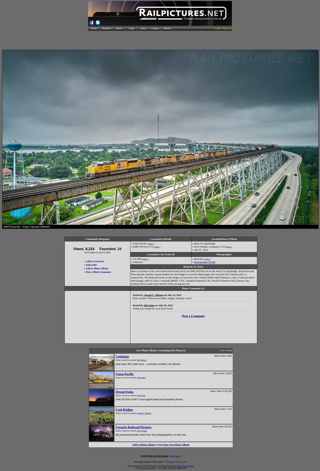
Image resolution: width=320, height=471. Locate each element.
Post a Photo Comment (98, 271)
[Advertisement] (160, 40)
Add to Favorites (95, 261)
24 (119, 249)
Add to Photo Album (97, 268)
